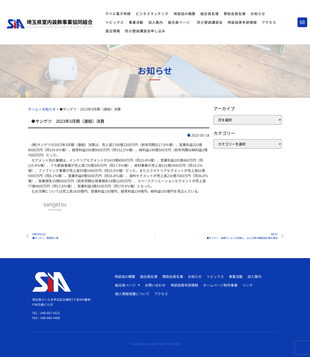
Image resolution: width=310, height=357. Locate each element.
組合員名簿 (209, 13)
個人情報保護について (132, 293)
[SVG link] (49, 23)
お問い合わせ (155, 285)
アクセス (269, 22)
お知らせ (258, 13)
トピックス (114, 22)
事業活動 (136, 22)
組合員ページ (180, 22)
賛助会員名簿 (235, 13)
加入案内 (155, 22)
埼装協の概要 (184, 13)
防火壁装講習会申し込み (145, 30)
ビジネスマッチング (152, 13)
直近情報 (112, 30)
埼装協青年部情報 (242, 22)
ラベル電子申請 (118, 13)
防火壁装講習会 (210, 22)
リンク (247, 285)
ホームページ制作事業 (220, 285)
